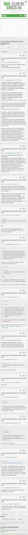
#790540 (3, 382)
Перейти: (2, 516)
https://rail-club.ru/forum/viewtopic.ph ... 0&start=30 (14, 444)
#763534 (3, 62)
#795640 (3, 504)
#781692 (3, 153)
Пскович (8, 62)
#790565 (3, 423)
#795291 (3, 487)
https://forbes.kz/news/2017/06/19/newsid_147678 (13, 100)
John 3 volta (8, 423)
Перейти (21, 519)
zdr (1, 531)
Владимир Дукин (9, 153)
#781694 (3, 184)
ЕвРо (7, 359)
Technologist (8, 80)
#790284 (3, 340)
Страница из (21, 46)
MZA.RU (14, 7)
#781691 (3, 80)
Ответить (4, 51)
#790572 (3, 457)
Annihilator (8, 504)
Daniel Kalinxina (9, 340)
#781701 (3, 244)
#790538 (3, 359)
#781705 (3, 297)
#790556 (3, 397)
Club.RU (14, 3)
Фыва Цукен (8, 215)
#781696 (3, 215)
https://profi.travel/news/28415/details (10, 109)
